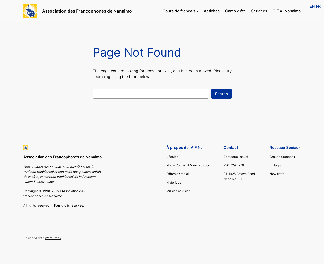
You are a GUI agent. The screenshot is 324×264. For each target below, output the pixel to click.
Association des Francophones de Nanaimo (87, 11)
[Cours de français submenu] (197, 11)
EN (312, 6)
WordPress (53, 238)
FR (318, 6)
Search (221, 94)
